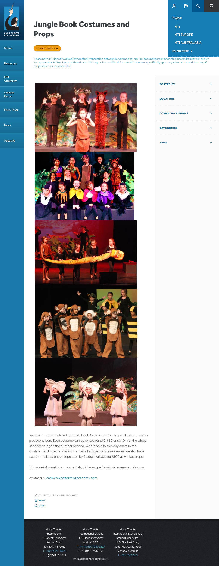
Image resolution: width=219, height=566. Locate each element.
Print (42, 500)
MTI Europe (184, 34)
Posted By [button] (167, 84)
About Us (9, 140)
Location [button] (167, 98)
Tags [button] (163, 142)
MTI (177, 26)
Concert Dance (9, 94)
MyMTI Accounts (174, 6)
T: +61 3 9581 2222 (128, 555)
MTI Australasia (188, 42)
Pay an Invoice (180, 51)
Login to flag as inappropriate (58, 495)
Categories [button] (169, 127)
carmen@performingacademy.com (71, 478)
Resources (10, 63)
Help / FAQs (11, 109)
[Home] (12, 20)
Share (42, 505)
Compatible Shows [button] (174, 113)
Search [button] (198, 6)
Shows (8, 48)
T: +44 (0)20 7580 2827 (91, 546)
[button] (186, 6)
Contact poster (45, 48)
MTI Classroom (10, 79)
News (7, 125)
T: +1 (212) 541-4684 (54, 551)
